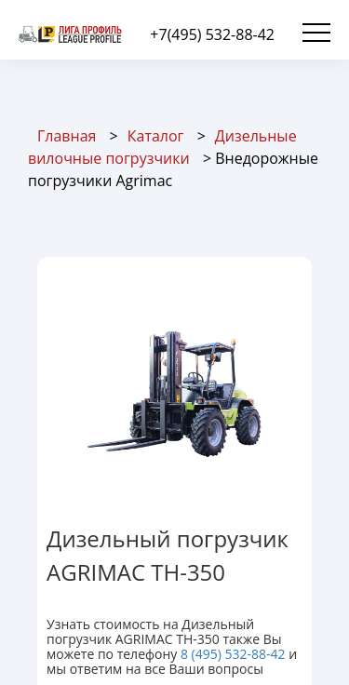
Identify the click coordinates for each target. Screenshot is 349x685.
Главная (66, 136)
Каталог (156, 136)
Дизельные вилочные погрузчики (162, 147)
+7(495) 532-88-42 (212, 34)
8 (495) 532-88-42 (233, 654)
